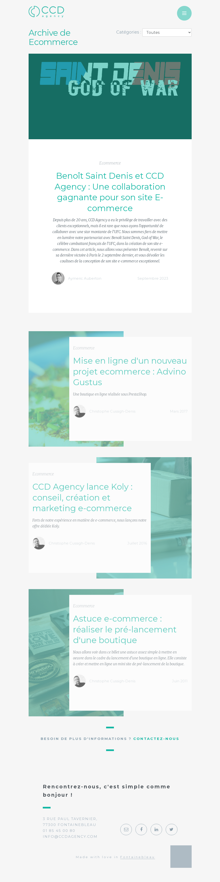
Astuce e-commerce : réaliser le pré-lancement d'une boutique (125, 643)
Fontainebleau (137, 857)
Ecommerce (110, 163)
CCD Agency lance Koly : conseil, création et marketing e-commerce (82, 511)
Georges (181, 856)
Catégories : (128, 32)
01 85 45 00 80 (59, 830)
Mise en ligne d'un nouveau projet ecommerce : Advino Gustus (130, 385)
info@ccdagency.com (70, 836)
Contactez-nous (156, 738)
